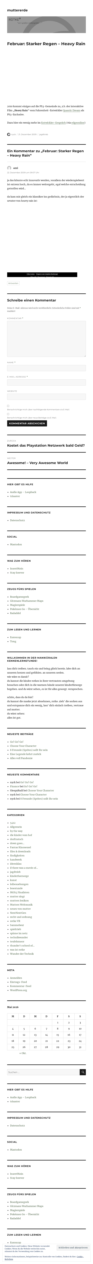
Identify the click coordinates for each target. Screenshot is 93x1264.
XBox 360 (33, 277)
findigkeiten (17, 855)
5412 (12, 822)
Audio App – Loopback (23, 492)
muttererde (17, 10)
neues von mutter (20, 908)
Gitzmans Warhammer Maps (26, 600)
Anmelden (16, 977)
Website (12, 391)
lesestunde (16, 888)
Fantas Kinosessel (20, 847)
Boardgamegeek (19, 596)
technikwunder (19, 937)
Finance (14, 786)
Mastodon (16, 544)
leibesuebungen (19, 884)
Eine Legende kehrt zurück (25, 754)
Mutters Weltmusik (21, 904)
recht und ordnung (21, 916)
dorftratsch (16, 839)
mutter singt (17, 896)
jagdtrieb (43, 134)
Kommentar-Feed (20, 986)
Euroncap (15, 637)
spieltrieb (15, 929)
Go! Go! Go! (17, 741)
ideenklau (15, 863)
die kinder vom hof (21, 835)
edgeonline (77, 122)
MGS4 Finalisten (19, 892)
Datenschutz (17, 520)
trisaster (15, 496)
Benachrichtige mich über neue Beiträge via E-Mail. (32, 418)
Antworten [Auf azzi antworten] (13, 283)
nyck (13, 134)
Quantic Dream (71, 110)
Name (11, 362)
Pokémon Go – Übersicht (24, 609)
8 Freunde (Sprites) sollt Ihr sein (29, 750)
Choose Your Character (23, 745)
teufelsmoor (17, 941)
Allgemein (16, 826)
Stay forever (17, 572)
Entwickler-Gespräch (53, 122)
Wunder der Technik (22, 953)
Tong (13, 641)
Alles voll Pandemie (21, 758)
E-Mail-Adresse (17, 377)
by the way (16, 831)
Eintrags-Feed (18, 982)
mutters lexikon (19, 900)
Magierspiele (17, 604)
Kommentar (15, 318)
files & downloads (20, 851)
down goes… (17, 843)
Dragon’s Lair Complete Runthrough (47, 274)
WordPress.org (18, 990)
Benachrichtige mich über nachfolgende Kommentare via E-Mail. (38, 409)
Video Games (30, 274)
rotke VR (15, 921)
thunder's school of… (22, 945)
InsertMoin (16, 568)
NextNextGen (18, 912)
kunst (13, 880)
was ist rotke (17, 949)
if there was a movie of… (24, 867)
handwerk (16, 859)
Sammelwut (17, 925)
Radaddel (15, 613)
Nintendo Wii (50, 277)
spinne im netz (18, 933)
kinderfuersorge (19, 876)
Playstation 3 (41, 277)
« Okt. (22, 1053)
